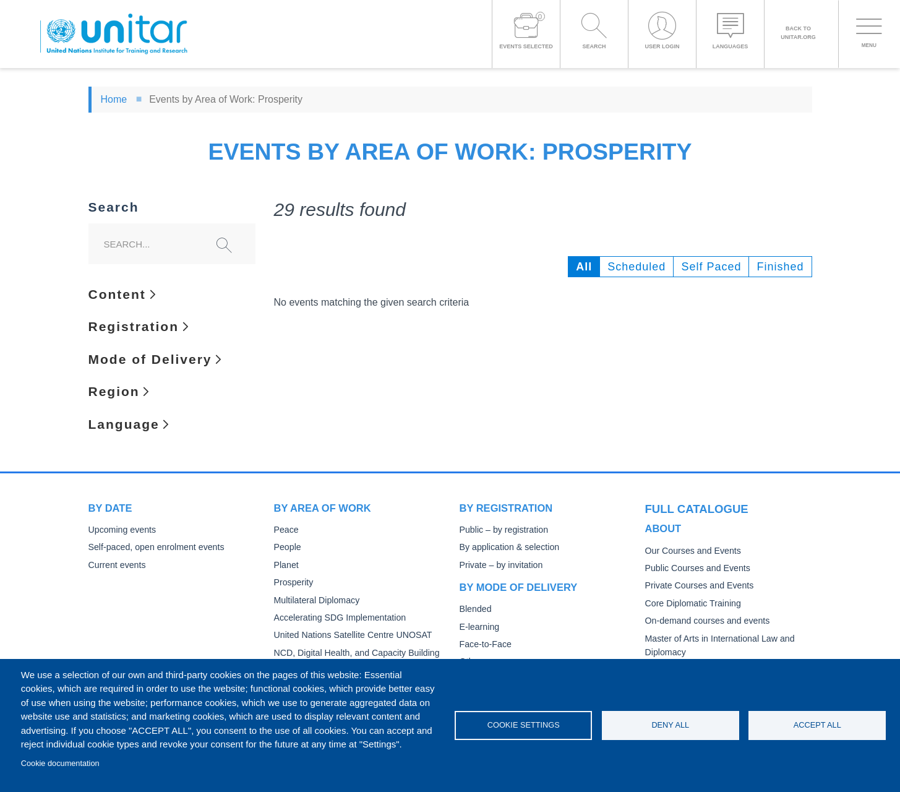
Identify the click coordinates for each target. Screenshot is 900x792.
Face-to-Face (484, 644)
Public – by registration (502, 530)
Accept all (817, 725)
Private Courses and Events (696, 583)
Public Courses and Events (695, 566)
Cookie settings (523, 725)
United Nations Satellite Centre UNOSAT (349, 635)
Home (114, 99)
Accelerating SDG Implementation (337, 617)
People (287, 547)
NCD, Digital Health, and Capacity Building (353, 653)
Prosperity (293, 582)
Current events (116, 565)
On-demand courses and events (704, 619)
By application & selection (507, 547)
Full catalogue (691, 508)
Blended (475, 609)
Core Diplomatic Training (691, 601)
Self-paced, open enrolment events (153, 547)
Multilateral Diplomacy (315, 600)
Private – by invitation (499, 565)
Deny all (670, 725)
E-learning (479, 627)
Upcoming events (120, 530)
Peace (286, 530)
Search (113, 207)
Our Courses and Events (691, 549)
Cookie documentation (60, 763)
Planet (286, 565)
